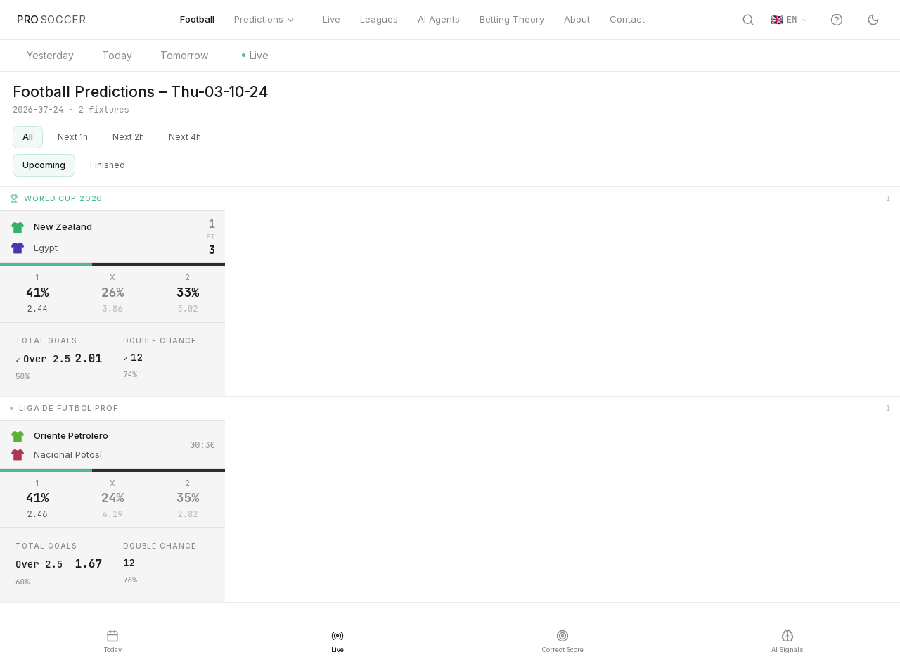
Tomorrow (184, 55)
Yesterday (50, 55)
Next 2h (128, 137)
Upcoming (43, 165)
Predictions (264, 19)
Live (327, 19)
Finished (107, 165)
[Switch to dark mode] (873, 19)
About (577, 19)
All (27, 137)
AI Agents (439, 19)
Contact (627, 19)
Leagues (379, 19)
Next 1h (73, 137)
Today (117, 55)
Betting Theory (512, 19)
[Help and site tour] (836, 19)
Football (197, 19)
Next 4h (185, 137)
